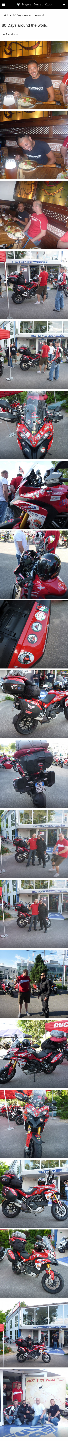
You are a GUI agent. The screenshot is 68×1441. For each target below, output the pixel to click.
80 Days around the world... (29, 15)
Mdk (7, 15)
